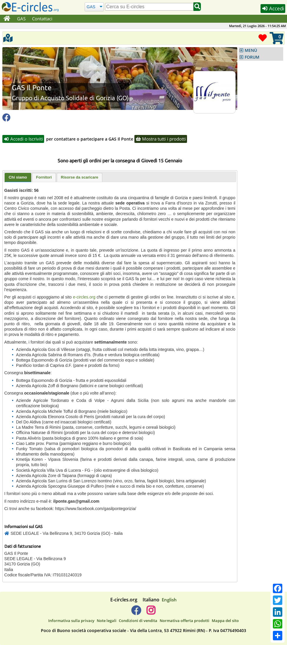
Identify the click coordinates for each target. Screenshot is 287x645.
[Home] (7, 19)
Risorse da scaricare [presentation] (79, 177)
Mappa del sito (225, 620)
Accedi (273, 8)
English (169, 600)
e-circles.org (84, 297)
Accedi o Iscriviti (23, 139)
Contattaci (42, 19)
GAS (21, 19)
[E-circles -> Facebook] (136, 612)
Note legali (106, 620)
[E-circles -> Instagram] (150, 612)
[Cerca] (94, 6)
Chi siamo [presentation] (18, 177)
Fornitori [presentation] (44, 177)
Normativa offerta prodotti (184, 620)
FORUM (252, 57)
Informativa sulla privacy (71, 620)
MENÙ (251, 50)
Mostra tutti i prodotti (161, 139)
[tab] (18, 177)
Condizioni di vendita (138, 620)
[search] (149, 7)
